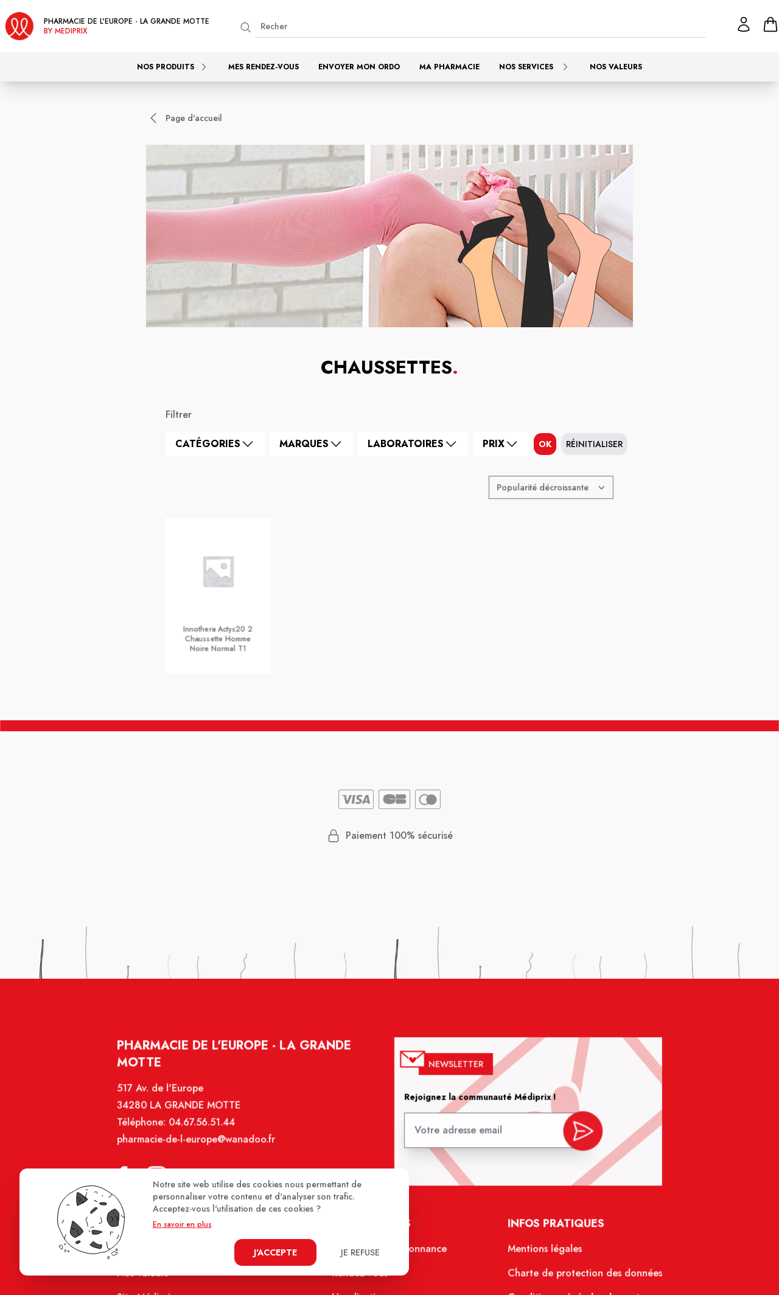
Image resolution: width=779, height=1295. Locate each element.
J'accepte (275, 1252)
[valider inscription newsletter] (576, 1137)
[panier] (770, 24)
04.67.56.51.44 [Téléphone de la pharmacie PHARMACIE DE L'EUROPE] (208, 1132)
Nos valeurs (616, 66)
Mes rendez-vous (263, 66)
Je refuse (360, 1252)
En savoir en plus (182, 1224)
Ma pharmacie (449, 66)
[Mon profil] (743, 24)
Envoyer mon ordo (359, 66)
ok (545, 444)
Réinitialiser (594, 444)
